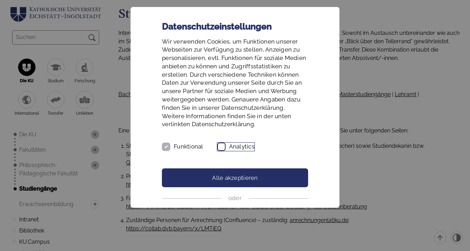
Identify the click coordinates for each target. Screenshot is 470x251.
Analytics (241, 146)
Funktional (188, 146)
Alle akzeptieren (235, 177)
